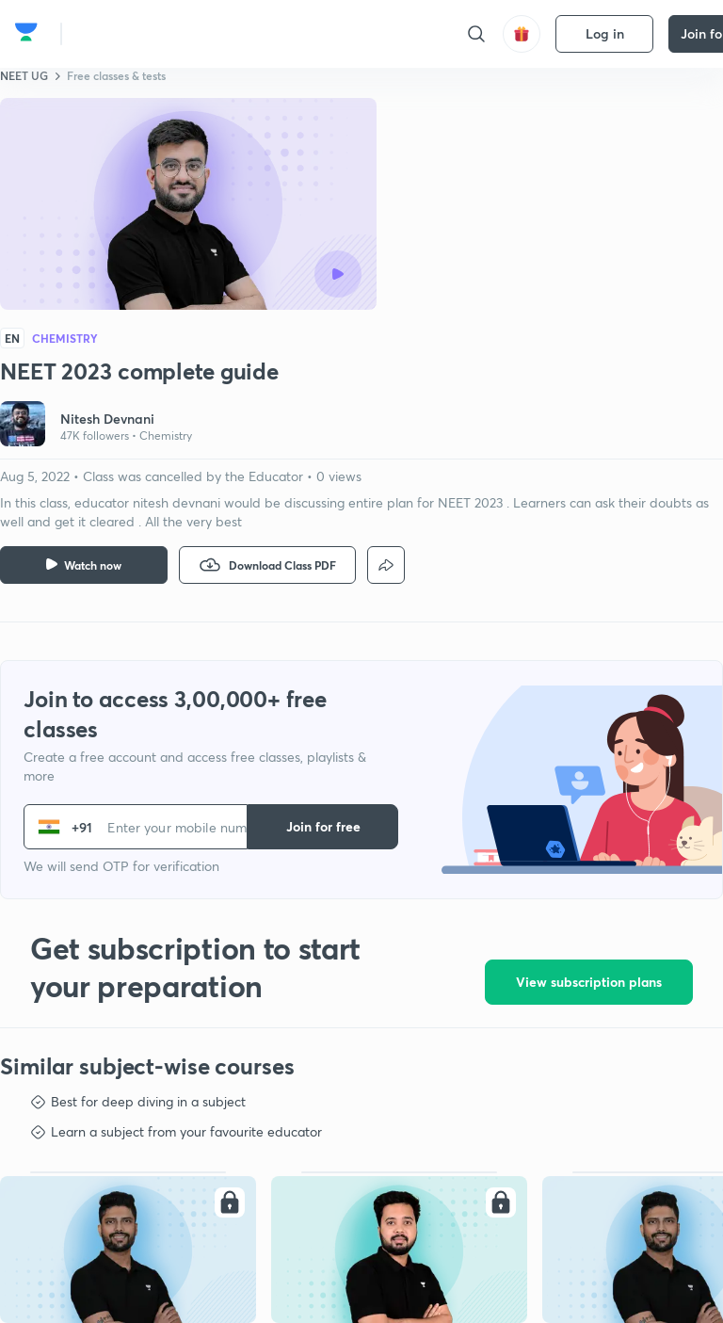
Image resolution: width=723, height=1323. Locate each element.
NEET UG (24, 75)
